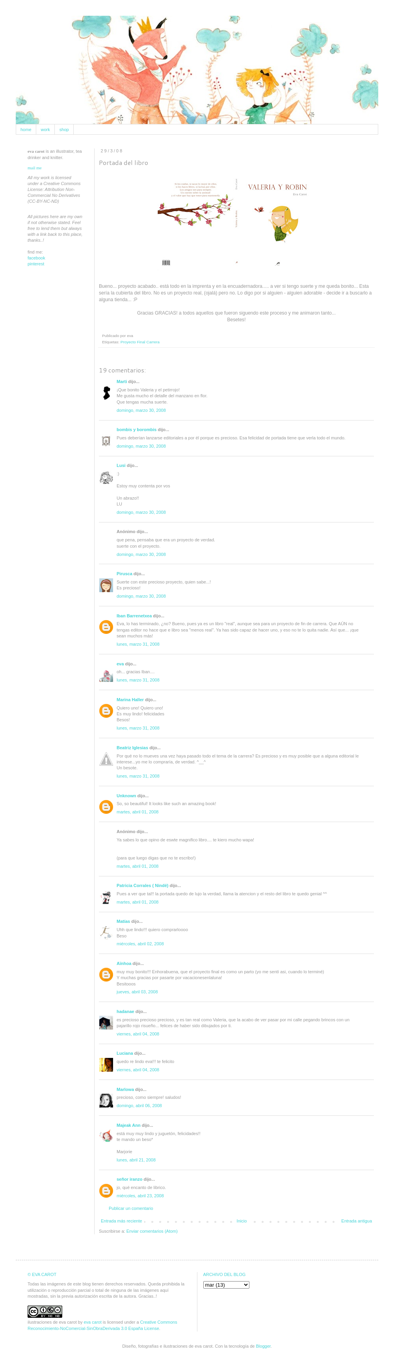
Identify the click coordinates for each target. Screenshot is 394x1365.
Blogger (263, 1346)
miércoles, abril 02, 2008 (140, 943)
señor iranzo (129, 1179)
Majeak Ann (129, 1125)
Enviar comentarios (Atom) (152, 1231)
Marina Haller (130, 699)
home (26, 129)
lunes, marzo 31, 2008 (138, 644)
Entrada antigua (356, 1221)
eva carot (92, 1322)
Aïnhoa (124, 963)
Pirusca (124, 573)
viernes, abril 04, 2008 (138, 1034)
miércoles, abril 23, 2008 (140, 1195)
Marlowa (125, 1089)
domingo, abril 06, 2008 (139, 1105)
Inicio (242, 1221)
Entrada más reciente (121, 1221)
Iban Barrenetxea (134, 615)
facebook (36, 258)
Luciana (125, 1053)
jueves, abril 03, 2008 (137, 991)
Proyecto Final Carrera (140, 342)
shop (64, 129)
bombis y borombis (136, 429)
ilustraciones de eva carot (52, 1322)
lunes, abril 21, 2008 (136, 1160)
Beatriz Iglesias (132, 747)
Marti (122, 381)
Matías (123, 921)
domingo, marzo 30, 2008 (141, 410)
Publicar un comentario (131, 1208)
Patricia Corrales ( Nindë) (142, 885)
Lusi (121, 465)
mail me (35, 167)
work (45, 129)
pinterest (36, 263)
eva (120, 663)
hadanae (125, 1011)
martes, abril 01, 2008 (137, 811)
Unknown (126, 795)
